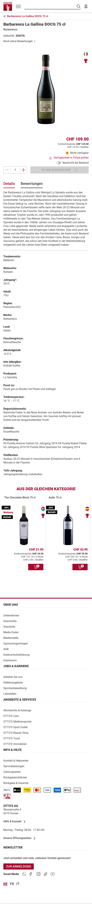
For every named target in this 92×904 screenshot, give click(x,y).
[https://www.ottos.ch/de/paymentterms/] (67, 790)
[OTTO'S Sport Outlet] (15, 727)
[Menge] (15, 170)
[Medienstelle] (10, 638)
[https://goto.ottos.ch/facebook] (31, 874)
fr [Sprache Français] (12, 884)
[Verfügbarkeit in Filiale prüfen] (69, 158)
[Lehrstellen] (9, 693)
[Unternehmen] (11, 615)
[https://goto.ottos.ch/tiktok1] (45, 874)
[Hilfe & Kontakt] (14, 821)
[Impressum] (10, 660)
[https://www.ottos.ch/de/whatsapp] (24, 874)
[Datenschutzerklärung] (16, 654)
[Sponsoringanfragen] (15, 643)
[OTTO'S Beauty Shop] (16, 732)
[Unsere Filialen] (86, 6)
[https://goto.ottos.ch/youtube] (52, 874)
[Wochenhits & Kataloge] (17, 710)
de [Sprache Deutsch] (5, 884)
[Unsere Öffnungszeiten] (19, 838)
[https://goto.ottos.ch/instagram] (38, 874)
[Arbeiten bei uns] (12, 677)
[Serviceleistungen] (13, 766)
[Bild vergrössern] (46, 89)
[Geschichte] (10, 621)
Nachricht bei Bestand (72, 162)
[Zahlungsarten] (12, 771)
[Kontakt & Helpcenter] (15, 760)
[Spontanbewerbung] (15, 688)
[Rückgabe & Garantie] (15, 783)
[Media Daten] (11, 632)
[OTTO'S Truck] (11, 738)
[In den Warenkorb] (35, 567)
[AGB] (6, 649)
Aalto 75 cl (55, 497)
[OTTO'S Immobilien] (15, 744)
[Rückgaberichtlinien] (15, 777)
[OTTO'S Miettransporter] (17, 721)
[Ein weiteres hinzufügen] (23, 170)
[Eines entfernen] (7, 170)
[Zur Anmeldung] (18, 866)
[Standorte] (9, 626)
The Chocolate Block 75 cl (19, 497)
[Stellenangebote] (13, 682)
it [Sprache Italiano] (17, 884)
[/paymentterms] (7, 790)
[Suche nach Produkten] (52, 6)
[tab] (9, 184)
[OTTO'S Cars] (11, 716)
